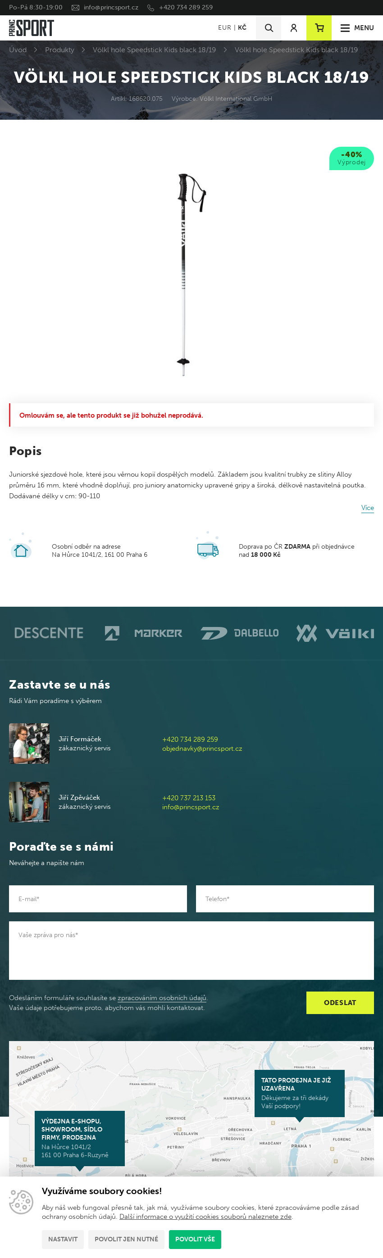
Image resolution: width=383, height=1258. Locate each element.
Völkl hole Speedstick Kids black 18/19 (154, 49)
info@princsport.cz (111, 7)
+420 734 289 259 (186, 7)
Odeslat (340, 1003)
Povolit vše (195, 1239)
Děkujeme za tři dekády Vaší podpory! (299, 1093)
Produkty (59, 49)
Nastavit (63, 1239)
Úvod (18, 49)
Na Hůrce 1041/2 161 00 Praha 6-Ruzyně (79, 1138)
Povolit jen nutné (126, 1239)
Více (367, 508)
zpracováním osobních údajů (162, 998)
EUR (224, 28)
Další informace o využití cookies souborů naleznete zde (205, 1217)
